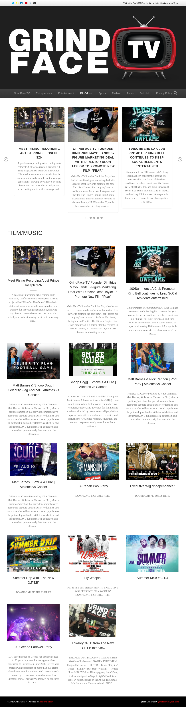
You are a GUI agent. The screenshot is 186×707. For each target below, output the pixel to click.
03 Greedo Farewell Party (33, 647)
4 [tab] (98, 218)
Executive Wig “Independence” (152, 486)
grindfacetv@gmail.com (168, 701)
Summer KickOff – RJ (152, 578)
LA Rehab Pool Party (93, 486)
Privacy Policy (164, 93)
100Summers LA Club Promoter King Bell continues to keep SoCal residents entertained (147, 157)
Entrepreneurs (44, 93)
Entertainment (66, 93)
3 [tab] (94, 218)
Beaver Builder (46, 701)
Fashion (116, 93)
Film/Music (86, 93)
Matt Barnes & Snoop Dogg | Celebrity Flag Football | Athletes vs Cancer (33, 390)
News (130, 93)
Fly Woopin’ (92, 578)
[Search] (175, 93)
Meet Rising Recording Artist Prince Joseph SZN (39, 153)
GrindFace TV (22, 93)
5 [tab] (101, 218)
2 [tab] (91, 218)
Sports (102, 93)
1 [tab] (87, 218)
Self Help (145, 93)
